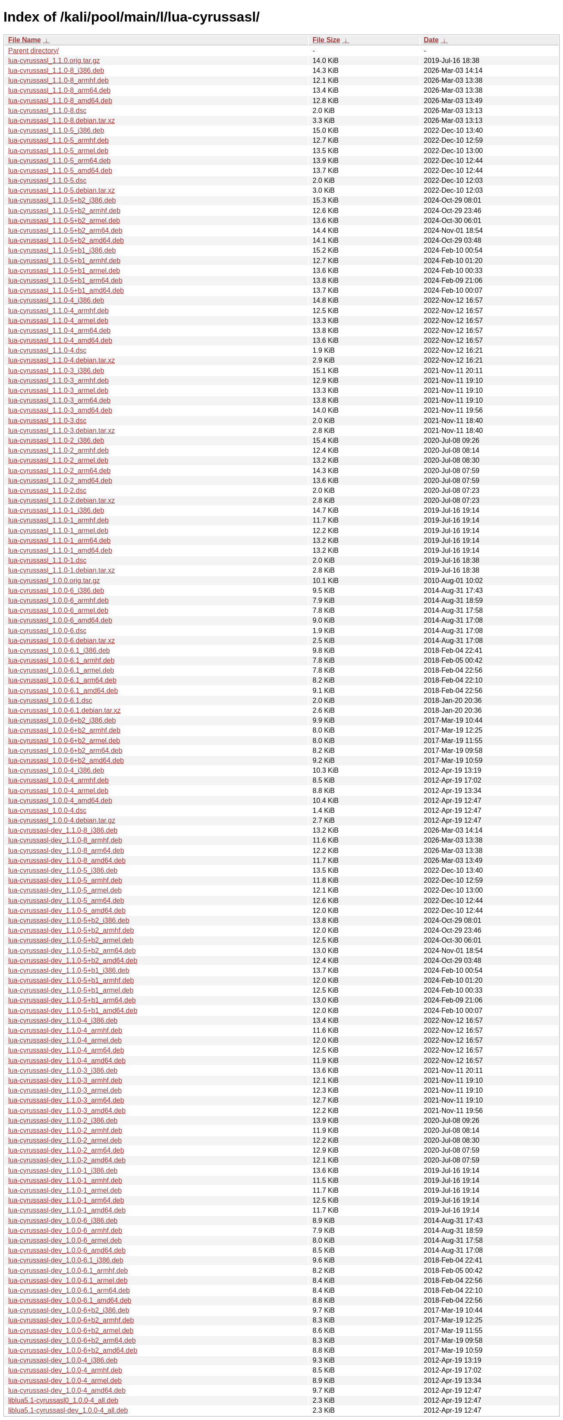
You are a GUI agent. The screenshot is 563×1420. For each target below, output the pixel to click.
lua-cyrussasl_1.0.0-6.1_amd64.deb (63, 690)
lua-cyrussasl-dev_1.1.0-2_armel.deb (65, 1140)
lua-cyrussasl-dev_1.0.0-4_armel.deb (65, 1380)
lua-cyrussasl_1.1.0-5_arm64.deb (59, 160)
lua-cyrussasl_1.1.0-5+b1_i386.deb (62, 250)
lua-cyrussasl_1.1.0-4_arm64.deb (59, 330)
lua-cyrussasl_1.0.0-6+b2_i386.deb (62, 720)
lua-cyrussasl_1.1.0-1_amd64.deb (60, 550)
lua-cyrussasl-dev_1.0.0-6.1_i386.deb (65, 1260)
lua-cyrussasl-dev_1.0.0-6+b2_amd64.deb (72, 1350)
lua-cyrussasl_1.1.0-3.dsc (47, 420)
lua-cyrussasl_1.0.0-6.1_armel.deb (61, 670)
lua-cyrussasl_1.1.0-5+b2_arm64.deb (65, 230)
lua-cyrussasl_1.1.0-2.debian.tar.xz (61, 500)
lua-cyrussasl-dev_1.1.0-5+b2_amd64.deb (72, 960)
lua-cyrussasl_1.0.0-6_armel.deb (58, 610)
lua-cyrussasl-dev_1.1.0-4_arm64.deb (66, 1050)
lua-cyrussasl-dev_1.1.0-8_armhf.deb (65, 840)
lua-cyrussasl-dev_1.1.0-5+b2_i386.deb (68, 920)
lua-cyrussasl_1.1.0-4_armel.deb (58, 320)
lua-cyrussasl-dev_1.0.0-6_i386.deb (62, 1220)
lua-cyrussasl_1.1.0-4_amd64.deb (60, 340)
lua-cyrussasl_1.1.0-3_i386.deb (56, 370)
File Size (326, 40)
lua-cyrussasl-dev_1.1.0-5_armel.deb (65, 890)
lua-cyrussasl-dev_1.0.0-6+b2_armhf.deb (71, 1320)
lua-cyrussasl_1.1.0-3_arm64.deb (59, 400)
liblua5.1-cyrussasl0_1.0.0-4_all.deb (63, 1400)
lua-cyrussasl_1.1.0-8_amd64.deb (60, 100)
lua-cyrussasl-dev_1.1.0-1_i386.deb (62, 1170)
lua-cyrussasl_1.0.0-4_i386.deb (56, 770)
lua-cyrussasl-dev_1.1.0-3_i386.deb (62, 1070)
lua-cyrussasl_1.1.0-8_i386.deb (56, 70)
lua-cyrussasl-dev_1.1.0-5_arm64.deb (66, 900)
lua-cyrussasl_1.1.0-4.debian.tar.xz (61, 360)
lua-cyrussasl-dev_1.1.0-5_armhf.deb (65, 880)
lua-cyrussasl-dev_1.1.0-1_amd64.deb (67, 1210)
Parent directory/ (33, 50)
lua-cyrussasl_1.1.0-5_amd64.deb (60, 170)
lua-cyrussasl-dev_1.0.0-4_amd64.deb (67, 1390)
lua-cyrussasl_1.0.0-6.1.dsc (50, 700)
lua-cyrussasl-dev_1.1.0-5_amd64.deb (67, 910)
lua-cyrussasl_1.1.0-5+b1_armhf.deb (64, 260)
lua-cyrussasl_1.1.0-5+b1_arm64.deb (65, 280)
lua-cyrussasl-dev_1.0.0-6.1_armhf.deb (68, 1270)
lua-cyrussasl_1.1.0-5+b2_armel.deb (64, 220)
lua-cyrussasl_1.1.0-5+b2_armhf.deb (64, 210)
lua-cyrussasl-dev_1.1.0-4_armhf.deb (65, 1030)
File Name (24, 40)
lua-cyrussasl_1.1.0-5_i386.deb (56, 130)
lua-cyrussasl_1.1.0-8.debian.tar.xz (61, 120)
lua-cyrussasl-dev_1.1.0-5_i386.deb (62, 870)
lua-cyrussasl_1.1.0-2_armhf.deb (58, 450)
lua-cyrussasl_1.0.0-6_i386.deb (56, 590)
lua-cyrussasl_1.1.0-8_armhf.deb (58, 80)
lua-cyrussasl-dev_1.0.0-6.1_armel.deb (68, 1280)
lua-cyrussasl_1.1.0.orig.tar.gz (54, 60)
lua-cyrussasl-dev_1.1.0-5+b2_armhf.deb (71, 930)
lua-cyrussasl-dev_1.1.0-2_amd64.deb (67, 1160)
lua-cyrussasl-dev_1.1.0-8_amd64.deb (67, 860)
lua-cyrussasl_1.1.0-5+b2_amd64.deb (66, 240)
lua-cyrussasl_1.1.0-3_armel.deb (58, 390)
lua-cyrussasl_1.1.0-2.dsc (47, 490)
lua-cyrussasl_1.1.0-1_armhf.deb (58, 520)
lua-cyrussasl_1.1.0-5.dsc (47, 180)
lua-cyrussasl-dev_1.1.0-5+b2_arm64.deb (72, 950)
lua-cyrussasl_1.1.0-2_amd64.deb (60, 480)
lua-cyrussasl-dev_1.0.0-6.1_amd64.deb (70, 1300)
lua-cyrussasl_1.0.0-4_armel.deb (58, 790)
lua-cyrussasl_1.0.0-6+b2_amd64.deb (66, 760)
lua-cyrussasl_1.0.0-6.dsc (47, 630)
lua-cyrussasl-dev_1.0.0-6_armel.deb (65, 1240)
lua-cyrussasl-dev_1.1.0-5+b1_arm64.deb (72, 1000)
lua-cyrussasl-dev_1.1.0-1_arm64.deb (66, 1200)
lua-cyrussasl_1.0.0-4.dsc (47, 810)
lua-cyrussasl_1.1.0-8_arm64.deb (59, 90)
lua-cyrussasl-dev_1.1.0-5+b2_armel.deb (70, 940)
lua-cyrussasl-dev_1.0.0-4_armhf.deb (65, 1370)
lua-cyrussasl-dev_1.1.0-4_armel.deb (65, 1040)
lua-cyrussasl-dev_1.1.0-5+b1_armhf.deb (71, 980)
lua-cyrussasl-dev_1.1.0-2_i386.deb (62, 1120)
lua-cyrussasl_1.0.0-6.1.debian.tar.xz (64, 710)
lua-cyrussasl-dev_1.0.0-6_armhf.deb (65, 1230)
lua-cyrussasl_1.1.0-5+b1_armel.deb (64, 270)
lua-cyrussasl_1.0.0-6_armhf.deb (58, 600)
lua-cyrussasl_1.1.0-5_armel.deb (58, 150)
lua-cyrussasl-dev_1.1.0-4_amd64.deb (67, 1060)
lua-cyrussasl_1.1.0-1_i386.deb (56, 510)
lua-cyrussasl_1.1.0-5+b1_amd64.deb (66, 290)
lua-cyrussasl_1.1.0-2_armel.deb (58, 460)
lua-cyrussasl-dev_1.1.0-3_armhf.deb (65, 1080)
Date (431, 40)
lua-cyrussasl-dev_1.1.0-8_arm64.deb (66, 850)
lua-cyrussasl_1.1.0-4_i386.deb (56, 300)
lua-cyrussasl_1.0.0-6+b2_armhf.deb (64, 730)
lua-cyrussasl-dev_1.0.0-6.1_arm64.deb (69, 1290)
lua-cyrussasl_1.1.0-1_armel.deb (58, 530)
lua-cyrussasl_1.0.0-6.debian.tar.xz (61, 640)
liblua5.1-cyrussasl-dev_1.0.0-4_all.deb (68, 1410)
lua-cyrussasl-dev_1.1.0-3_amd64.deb (67, 1110)
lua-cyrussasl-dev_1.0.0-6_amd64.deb (67, 1250)
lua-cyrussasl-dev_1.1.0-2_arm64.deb (66, 1150)
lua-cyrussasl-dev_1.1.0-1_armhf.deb (65, 1180)
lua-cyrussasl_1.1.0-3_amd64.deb (60, 410)
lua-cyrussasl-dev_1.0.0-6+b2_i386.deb (68, 1310)
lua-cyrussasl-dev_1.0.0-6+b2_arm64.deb (72, 1340)
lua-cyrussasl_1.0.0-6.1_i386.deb (59, 650)
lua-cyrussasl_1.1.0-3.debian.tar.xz (61, 430)
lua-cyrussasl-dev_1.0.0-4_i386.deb (62, 1360)
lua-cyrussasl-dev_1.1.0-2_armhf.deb (65, 1130)
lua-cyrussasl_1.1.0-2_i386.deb (56, 440)
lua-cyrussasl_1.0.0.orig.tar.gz (54, 580)
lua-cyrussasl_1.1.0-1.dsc (47, 560)
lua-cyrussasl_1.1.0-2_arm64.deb (59, 470)
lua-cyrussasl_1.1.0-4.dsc (47, 350)
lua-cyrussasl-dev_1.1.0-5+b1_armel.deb (70, 990)
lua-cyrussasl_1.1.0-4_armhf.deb (58, 310)
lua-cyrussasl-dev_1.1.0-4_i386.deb (62, 1020)
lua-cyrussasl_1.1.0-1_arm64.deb (59, 540)
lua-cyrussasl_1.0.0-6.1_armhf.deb (61, 660)
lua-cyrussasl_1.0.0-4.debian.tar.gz (61, 820)
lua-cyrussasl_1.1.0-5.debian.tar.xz (61, 190)
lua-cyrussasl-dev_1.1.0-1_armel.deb (65, 1190)
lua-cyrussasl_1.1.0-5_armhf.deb (58, 140)
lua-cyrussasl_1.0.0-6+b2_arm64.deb (65, 750)
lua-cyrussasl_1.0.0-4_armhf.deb (58, 780)
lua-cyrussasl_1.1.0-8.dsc (47, 110)
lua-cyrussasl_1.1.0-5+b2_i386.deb (62, 200)
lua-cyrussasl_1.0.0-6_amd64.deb (60, 620)
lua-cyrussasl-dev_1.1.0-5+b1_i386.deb (68, 970)
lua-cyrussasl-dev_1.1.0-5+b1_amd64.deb (72, 1010)
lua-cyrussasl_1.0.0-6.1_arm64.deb (62, 680)
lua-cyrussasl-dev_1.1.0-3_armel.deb (65, 1090)
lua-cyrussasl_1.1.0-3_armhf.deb (58, 380)
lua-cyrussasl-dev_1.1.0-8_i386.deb (62, 830)
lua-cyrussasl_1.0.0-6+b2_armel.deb (64, 740)
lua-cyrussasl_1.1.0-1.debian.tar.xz (61, 570)
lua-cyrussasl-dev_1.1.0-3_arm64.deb (66, 1100)
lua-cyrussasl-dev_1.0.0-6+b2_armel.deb (70, 1330)
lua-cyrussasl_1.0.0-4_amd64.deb (60, 800)
